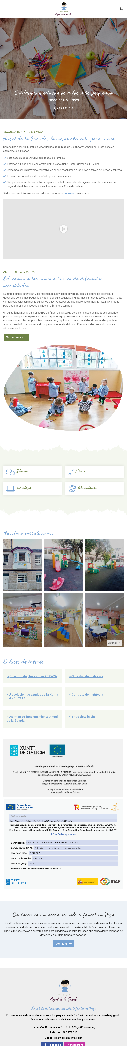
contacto (69, 193)
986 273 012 (70, 1032)
